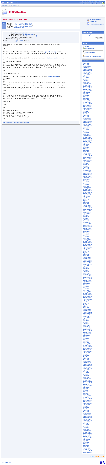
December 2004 (87, 433)
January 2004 (87, 449)
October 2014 (87, 263)
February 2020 (87, 170)
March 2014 (86, 273)
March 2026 (86, 65)
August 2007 (86, 387)
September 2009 (87, 351)
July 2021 (85, 146)
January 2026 (87, 67)
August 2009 (86, 352)
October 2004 (87, 436)
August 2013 (86, 283)
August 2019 (86, 179)
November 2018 (87, 192)
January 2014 (87, 276)
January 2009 (87, 362)
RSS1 (97, 456)
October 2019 (87, 176)
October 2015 (87, 245)
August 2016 (86, 231)
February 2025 (87, 83)
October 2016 (87, 228)
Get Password (89, 48)
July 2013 (85, 284)
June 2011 (86, 321)
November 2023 (87, 105)
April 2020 (86, 167)
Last (30, 23)
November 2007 (87, 383)
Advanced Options (88, 35)
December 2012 (87, 295)
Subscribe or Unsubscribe (93, 56)
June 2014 (86, 268)
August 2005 (86, 422)
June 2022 (86, 130)
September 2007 (87, 386)
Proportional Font (19, 27)
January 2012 (87, 310)
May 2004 (85, 443)
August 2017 (86, 214)
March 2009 (86, 360)
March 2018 (86, 203)
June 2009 (86, 355)
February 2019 (87, 187)
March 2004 (86, 446)
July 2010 (85, 336)
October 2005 (87, 419)
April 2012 (86, 306)
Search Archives (87, 32)
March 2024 (86, 99)
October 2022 (87, 124)
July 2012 (85, 302)
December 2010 (87, 329)
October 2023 (87, 107)
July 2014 (85, 267)
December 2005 (87, 416)
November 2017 (87, 209)
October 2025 (87, 72)
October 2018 (87, 193)
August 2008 (86, 370)
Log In (87, 46)
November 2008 (87, 365)
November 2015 (87, 244)
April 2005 (86, 428)
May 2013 (85, 287)
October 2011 (87, 315)
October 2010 (87, 332)
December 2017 (87, 208)
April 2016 (86, 237)
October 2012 (87, 297)
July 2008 (85, 371)
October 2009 (87, 349)
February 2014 (87, 274)
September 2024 (87, 91)
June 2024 (86, 95)
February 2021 (87, 153)
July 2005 (85, 423)
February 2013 (87, 292)
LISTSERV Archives (95, 19)
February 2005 (87, 430)
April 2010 (86, 341)
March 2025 (86, 82)
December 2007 (87, 381)
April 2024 (86, 98)
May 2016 (85, 235)
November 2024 (87, 88)
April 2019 (86, 185)
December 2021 (87, 138)
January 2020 (87, 172)
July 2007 (85, 388)
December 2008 (87, 364)
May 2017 (85, 218)
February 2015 (87, 257)
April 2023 (86, 115)
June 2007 (86, 390)
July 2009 (85, 354)
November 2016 (87, 227)
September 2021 (87, 143)
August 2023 (86, 109)
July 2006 (85, 406)
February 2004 (87, 448)
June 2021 (86, 147)
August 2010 (86, 335)
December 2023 (87, 104)
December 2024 (87, 86)
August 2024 (86, 92)
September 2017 (87, 212)
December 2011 (87, 312)
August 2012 (86, 300)
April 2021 (86, 150)
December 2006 (87, 399)
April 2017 (86, 219)
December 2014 (87, 260)
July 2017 (85, 215)
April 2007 (86, 393)
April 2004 (86, 445)
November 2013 (87, 279)
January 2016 (87, 241)
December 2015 (87, 242)
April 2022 (86, 133)
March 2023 (86, 117)
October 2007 (87, 384)
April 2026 (86, 63)
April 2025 (86, 80)
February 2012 (87, 309)
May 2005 (85, 426)
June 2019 (86, 182)
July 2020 (85, 163)
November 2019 (87, 174)
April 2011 (86, 323)
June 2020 (86, 164)
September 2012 (87, 299)
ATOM (92, 456)
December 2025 (87, 69)
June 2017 (86, 216)
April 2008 (86, 375)
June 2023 (86, 112)
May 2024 (85, 96)
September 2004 (87, 438)
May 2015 (85, 253)
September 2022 (87, 125)
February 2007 (87, 396)
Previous (21, 23)
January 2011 (87, 328)
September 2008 (87, 368)
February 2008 (87, 378)
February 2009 (87, 361)
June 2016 (86, 234)
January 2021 (87, 154)
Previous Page (18, 138)
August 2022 (86, 127)
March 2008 (86, 377)
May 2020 (85, 166)
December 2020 (87, 156)
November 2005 (87, 417)
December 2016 (87, 225)
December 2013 (87, 277)
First (16, 23)
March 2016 (86, 238)
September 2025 (87, 73)
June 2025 (86, 78)
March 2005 (86, 429)
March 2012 (86, 308)
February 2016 (87, 240)
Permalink (26, 138)
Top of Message (8, 138)
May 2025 (85, 79)
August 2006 (86, 404)
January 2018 (87, 206)
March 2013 (86, 290)
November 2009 (87, 348)
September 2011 (87, 316)
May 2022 (85, 131)
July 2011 (85, 319)
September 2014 (87, 264)
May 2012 (85, 305)
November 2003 (87, 452)
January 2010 (87, 345)
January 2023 (87, 120)
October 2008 (87, 367)
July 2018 (85, 198)
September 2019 (87, 177)
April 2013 (86, 289)
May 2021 (85, 148)
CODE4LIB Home (95, 22)
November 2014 (87, 261)
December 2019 (87, 173)
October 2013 (87, 280)
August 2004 (86, 439)
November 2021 (87, 140)
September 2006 (87, 403)
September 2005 (87, 420)
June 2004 (86, 442)
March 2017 (86, 221)
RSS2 (101, 456)
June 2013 (86, 286)
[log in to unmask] (28, 34)
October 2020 (87, 159)
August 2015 (86, 248)
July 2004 (85, 441)
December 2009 (87, 347)
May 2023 (85, 114)
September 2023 (87, 108)
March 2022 (86, 134)
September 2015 (87, 247)
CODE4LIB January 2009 (97, 24)
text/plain (20, 41)
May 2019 (85, 183)
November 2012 (87, 296)
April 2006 (86, 410)
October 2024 (87, 89)
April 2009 (86, 358)
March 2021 (86, 151)
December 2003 (87, 451)
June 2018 (86, 199)
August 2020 (86, 161)
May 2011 (85, 322)
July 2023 (85, 111)
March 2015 (86, 255)
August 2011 (86, 318)
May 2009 (85, 357)
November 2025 (87, 70)
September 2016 (87, 229)
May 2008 (85, 374)
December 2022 (87, 121)
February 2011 (87, 326)
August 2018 (86, 196)
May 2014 (85, 270)
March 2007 (86, 394)
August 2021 (86, 144)
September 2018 (87, 195)
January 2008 (87, 380)
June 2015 (86, 251)
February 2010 (87, 344)
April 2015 (86, 254)
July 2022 (85, 128)
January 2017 (87, 224)
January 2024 (87, 102)
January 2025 (87, 85)
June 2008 (86, 373)
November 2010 (87, 331)
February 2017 (87, 222)
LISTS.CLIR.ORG (6, 462)
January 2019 (87, 189)
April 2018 (86, 202)
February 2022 (87, 135)
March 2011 (86, 325)
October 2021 (87, 141)
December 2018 (87, 190)
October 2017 (87, 211)
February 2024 (87, 101)
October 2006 (87, 402)
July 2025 (85, 76)
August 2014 (86, 266)
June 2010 (86, 338)
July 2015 (85, 250)
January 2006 (87, 415)
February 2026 (87, 66)
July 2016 (85, 232)
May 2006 (85, 409)
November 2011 (87, 313)
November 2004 (87, 435)
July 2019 (85, 180)
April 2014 (86, 271)
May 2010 (85, 339)
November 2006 (87, 400)
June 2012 (86, 303)
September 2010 (87, 334)
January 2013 (87, 293)
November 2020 (87, 157)
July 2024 (85, 94)
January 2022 (87, 137)
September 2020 (87, 160)
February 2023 (87, 118)
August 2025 (86, 75)
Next (26, 23)
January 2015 (87, 258)
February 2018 (87, 205)
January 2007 (87, 397)
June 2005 (86, 425)
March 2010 (86, 342)
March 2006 (86, 412)
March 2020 (86, 169)
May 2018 (85, 201)
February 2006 (87, 413)
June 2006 (86, 407)
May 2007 (85, 391)
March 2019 (86, 186)
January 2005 (87, 432)
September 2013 (87, 281)
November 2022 (87, 122)
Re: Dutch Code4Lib (21, 33)
